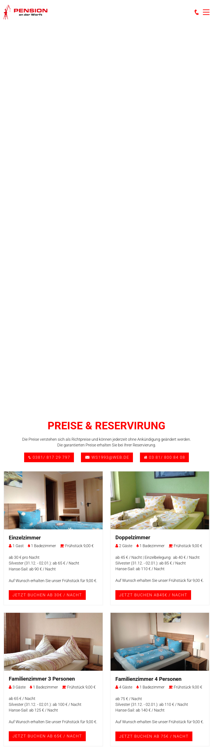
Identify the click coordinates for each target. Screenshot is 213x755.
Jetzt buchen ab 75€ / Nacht (154, 736)
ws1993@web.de (107, 457)
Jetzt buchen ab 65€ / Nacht (47, 736)
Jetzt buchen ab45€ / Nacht (153, 595)
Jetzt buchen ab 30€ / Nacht (47, 595)
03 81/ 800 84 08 (164, 457)
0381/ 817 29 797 (49, 457)
